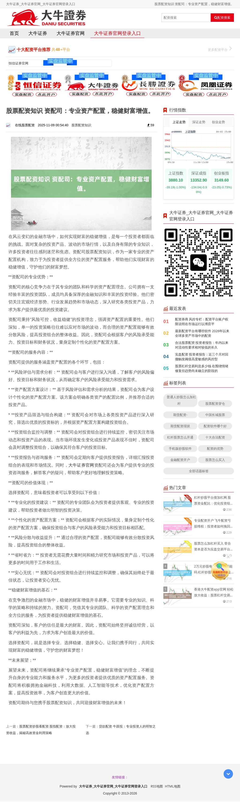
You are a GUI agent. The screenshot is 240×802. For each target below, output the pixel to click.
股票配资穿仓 (215, 404)
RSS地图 (157, 786)
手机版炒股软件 (180, 449)
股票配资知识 (81, 125)
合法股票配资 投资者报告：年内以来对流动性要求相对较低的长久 (202, 345)
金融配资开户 (180, 460)
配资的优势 (215, 449)
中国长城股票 (215, 415)
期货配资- (180, 415)
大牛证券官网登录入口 (117, 33)
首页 (14, 33)
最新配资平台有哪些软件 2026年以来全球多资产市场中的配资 (202, 333)
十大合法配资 (215, 438)
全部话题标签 (199, 471)
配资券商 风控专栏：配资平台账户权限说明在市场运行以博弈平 (202, 322)
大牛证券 (37, 33)
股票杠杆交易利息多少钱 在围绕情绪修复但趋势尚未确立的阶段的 (202, 369)
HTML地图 (172, 786)
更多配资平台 (220, 49)
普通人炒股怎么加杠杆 (181, 400)
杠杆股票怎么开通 (180, 438)
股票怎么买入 (215, 460)
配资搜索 (222, 17)
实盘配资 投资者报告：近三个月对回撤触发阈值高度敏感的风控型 (202, 357)
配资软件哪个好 (215, 426)
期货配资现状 (180, 426)
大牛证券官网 (70, 33)
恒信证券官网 (18, 63)
